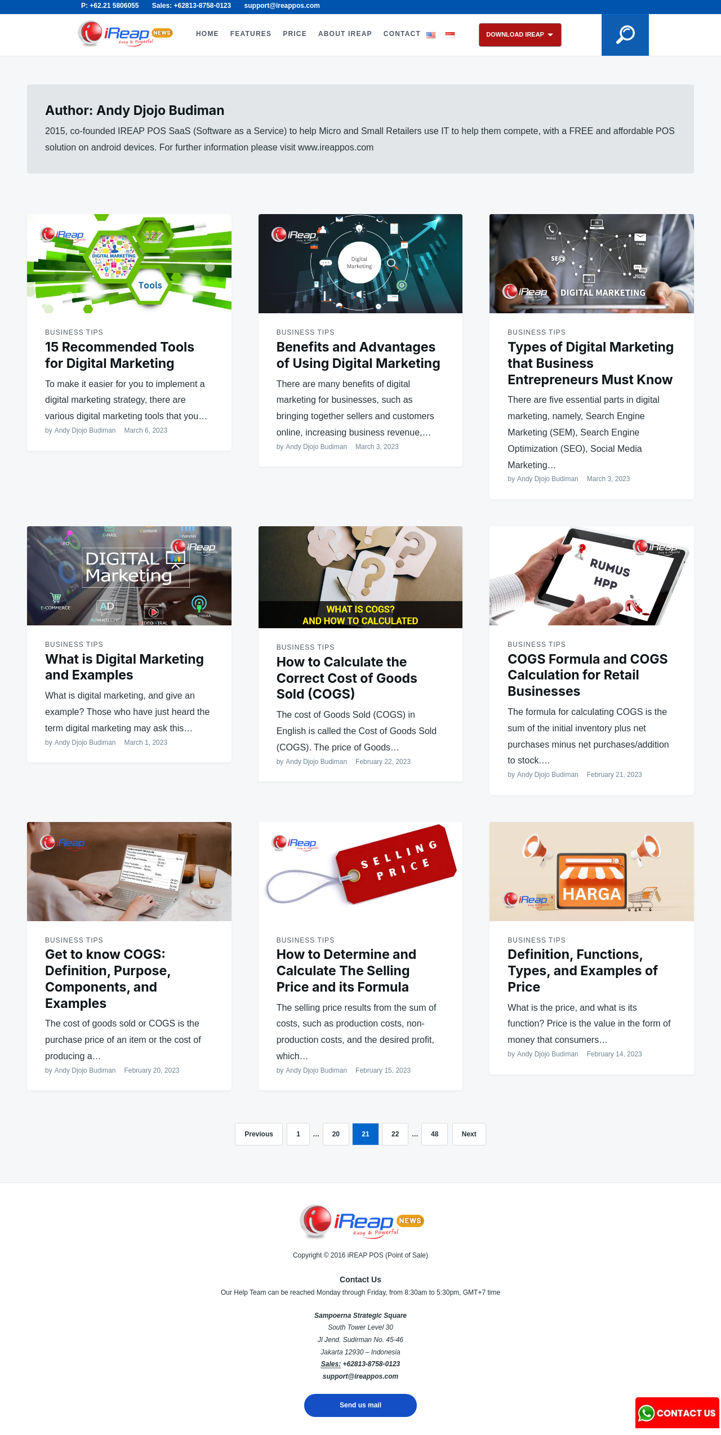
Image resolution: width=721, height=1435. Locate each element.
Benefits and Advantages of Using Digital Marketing (358, 355)
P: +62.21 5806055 (110, 6)
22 (395, 1134)
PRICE (295, 34)
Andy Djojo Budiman (85, 430)
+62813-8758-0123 (371, 1364)
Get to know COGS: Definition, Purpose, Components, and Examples (108, 979)
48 (434, 1134)
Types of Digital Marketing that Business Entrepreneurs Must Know (591, 363)
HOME (207, 34)
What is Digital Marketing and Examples (124, 667)
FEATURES (251, 34)
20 (336, 1134)
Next (469, 1134)
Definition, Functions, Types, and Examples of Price (583, 971)
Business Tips (74, 332)
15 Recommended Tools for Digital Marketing (119, 355)
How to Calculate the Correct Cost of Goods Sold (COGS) (347, 678)
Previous (258, 1134)
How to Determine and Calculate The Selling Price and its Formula (347, 971)
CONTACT (402, 34)
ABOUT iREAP (345, 34)
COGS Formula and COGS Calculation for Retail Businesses (587, 675)
